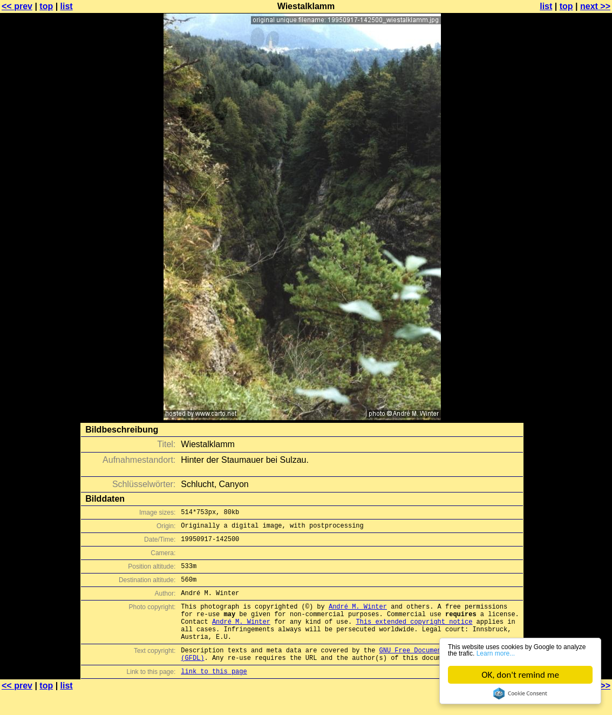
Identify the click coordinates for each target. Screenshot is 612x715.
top (46, 6)
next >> (595, 6)
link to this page (214, 693)
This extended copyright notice (414, 635)
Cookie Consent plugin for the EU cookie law (520, 693)
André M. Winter (358, 617)
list (66, 6)
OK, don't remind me (521, 674)
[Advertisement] (568, 267)
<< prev (17, 6)
